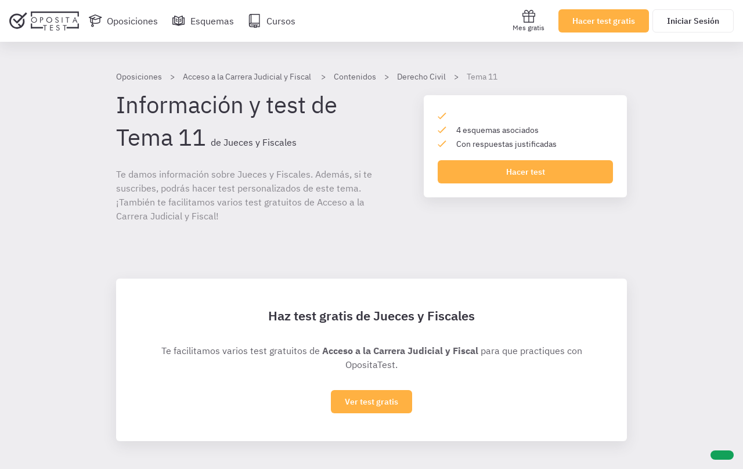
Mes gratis (528, 20)
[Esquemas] (203, 21)
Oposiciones (139, 76)
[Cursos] (271, 21)
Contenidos (355, 76)
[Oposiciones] (123, 21)
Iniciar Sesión (693, 21)
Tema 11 (482, 76)
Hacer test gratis (603, 21)
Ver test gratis (371, 401)
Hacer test (525, 172)
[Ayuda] (722, 455)
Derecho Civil (421, 76)
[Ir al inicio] (44, 21)
